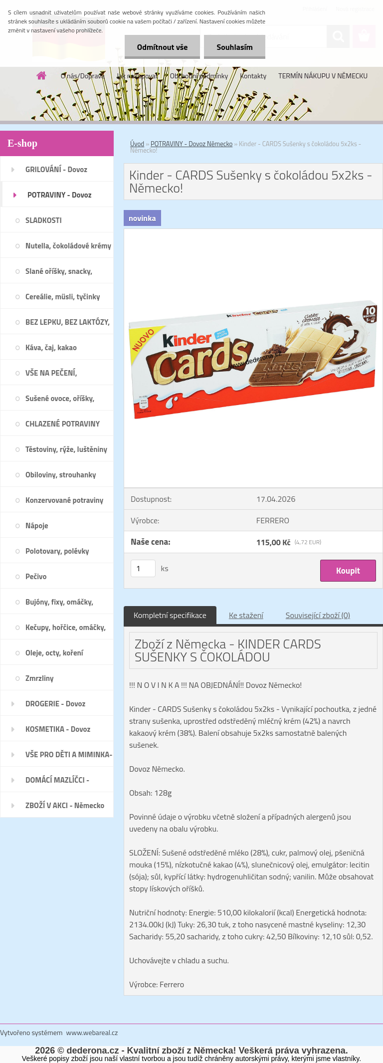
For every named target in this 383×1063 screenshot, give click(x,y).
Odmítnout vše (162, 47)
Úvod (137, 144)
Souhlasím (234, 47)
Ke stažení (246, 615)
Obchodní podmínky (199, 75)
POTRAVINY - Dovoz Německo (191, 144)
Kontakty (253, 75)
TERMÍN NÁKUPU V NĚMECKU (323, 75)
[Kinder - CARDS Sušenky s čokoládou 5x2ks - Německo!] (253, 233)
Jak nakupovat (137, 75)
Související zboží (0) (318, 615)
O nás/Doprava (83, 75)
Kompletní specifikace (170, 615)
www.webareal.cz (92, 1032)
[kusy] (143, 568)
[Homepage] (41, 75)
